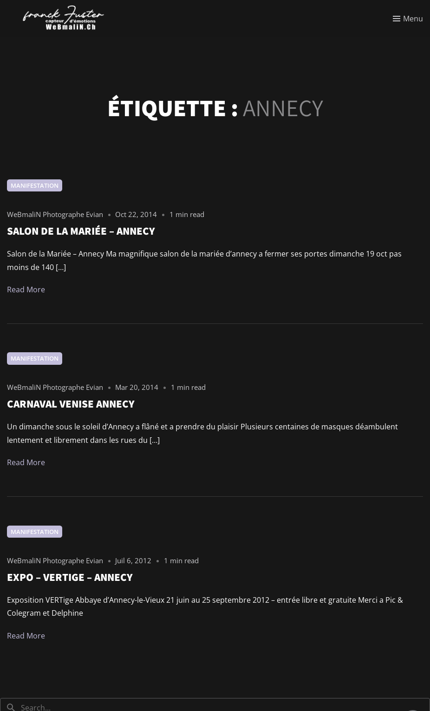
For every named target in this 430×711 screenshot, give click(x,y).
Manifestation (35, 185)
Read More (26, 289)
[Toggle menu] (408, 18)
